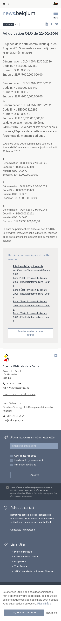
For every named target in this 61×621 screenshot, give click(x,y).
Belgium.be (20, 561)
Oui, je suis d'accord (24, 612)
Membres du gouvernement (28, 460)
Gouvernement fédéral (26, 556)
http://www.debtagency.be (16, 387)
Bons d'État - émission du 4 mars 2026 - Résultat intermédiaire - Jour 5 (31, 294)
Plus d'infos (44, 603)
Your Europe (20, 566)
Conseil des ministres (25, 456)
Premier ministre (23, 551)
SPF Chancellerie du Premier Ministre (34, 571)
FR (4, 4)
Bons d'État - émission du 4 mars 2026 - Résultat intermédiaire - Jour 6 (31, 282)
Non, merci (51, 612)
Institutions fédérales (25, 465)
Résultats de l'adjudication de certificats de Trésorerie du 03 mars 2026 (31, 270)
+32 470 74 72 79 (16, 416)
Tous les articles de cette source (30, 333)
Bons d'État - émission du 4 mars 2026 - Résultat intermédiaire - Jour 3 (31, 317)
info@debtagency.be (13, 420)
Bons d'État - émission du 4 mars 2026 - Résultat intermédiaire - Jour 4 (31, 305)
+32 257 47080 (14, 383)
